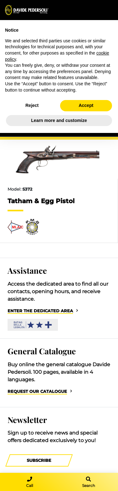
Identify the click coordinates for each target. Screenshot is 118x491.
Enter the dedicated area (40, 311)
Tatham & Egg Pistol (41, 201)
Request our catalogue (37, 391)
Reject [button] (32, 105)
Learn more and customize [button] (59, 120)
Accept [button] (86, 105)
